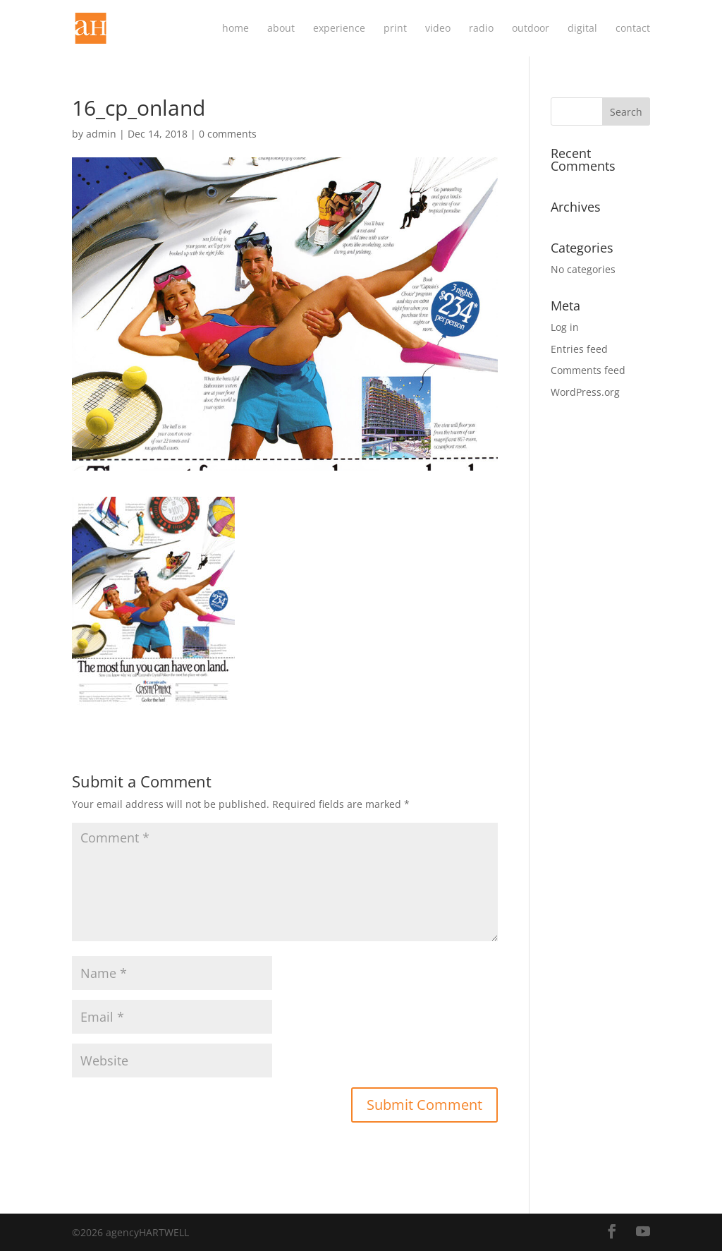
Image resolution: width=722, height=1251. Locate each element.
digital (582, 29)
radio (481, 29)
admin (101, 133)
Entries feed (579, 349)
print (395, 29)
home (235, 29)
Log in (565, 327)
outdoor (530, 29)
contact (633, 29)
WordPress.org (585, 392)
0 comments (228, 133)
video (438, 29)
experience (339, 29)
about (281, 29)
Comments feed (588, 370)
